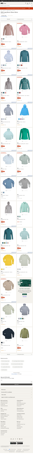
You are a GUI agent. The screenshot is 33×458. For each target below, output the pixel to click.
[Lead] (3, 39)
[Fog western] (3, 192)
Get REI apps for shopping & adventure (16, 441)
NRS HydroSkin (4, 369)
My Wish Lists (3, 404)
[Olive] (3, 243)
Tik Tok (13, 439)
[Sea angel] (5, 243)
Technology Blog (19, 426)
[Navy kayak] (2, 342)
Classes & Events (19, 416)
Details (13, 378)
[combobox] (16, 6)
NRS (1, 10)
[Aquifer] (5, 65)
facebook (15, 439)
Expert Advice (10, 15)
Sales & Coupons (19, 409)
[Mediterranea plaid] (18, 92)
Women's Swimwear (4, 364)
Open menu (31, 3)
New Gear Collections (4, 416)
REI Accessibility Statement (20, 451)
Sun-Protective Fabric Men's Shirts (17, 364)
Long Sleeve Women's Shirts (17, 366)
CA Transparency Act (25, 450)
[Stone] (3, 65)
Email (1, 380)
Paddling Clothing (9, 10)
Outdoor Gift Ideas (4, 409)
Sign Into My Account (4, 401)
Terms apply (25, 296)
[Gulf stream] (20, 318)
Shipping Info (19, 405)
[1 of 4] (6, 37)
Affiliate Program (3, 426)
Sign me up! (16, 384)
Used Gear (2, 417)
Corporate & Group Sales (5, 428)
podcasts (22, 439)
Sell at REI (2, 425)
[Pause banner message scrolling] (29, 8)
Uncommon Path (19, 417)
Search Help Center (4, 432)
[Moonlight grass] (3, 342)
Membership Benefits (4, 405)
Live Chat (2, 434)
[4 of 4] (10, 37)
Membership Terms (12, 451)
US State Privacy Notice (26, 449)
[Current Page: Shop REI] (2, 1)
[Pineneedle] (21, 318)
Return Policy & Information (21, 403)
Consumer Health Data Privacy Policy (10, 450)
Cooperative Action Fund (21, 424)
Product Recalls (18, 450)
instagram (11, 439)
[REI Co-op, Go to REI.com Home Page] (2, 3)
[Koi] (21, 65)
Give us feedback (14, 373)
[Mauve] (5, 92)
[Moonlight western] (2, 192)
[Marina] (18, 119)
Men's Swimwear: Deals (5, 361)
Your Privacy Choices (12, 449)
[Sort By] (24, 19)
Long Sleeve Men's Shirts (5, 366)
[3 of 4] (9, 37)
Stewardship (19, 428)
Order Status (19, 401)
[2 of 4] (7, 37)
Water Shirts (13, 10)
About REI (18, 422)
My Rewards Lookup (4, 403)
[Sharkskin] (20, 65)
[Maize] (2, 269)
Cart (29, 3)
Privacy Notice (19, 449)
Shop (5, 3)
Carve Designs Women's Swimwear (18, 361)
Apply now (24, 294)
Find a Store (3, 433)
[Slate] (18, 216)
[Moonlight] (23, 318)
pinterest (17, 439)
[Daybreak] (2, 65)
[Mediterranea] (18, 65)
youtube (19, 439)
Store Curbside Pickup (20, 404)
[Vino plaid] (20, 92)
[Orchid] (20, 119)
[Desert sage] (5, 119)
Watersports (4, 10)
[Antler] (2, 39)
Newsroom (18, 425)
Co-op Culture (3, 424)
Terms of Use (5, 449)
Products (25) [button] (3, 15)
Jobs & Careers (3, 422)
